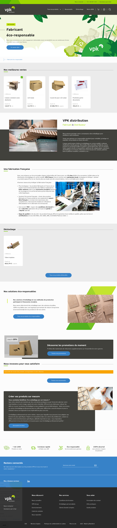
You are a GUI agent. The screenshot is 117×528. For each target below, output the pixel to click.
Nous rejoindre (36, 515)
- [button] (14, 59)
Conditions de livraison (66, 500)
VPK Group (35, 504)
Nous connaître (36, 500)
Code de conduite (37, 511)
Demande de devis (19, 425)
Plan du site (73, 524)
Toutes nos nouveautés (58, 380)
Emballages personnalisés (67, 504)
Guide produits (91, 507)
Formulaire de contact (94, 500)
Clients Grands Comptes (66, 507)
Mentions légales (35, 524)
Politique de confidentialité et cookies (55, 524)
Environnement (37, 507)
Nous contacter (79, 2)
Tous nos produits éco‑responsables (28, 316)
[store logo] (10, 9)
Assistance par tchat (105, 2)
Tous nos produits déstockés (58, 275)
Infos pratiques (91, 504)
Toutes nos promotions (58, 353)
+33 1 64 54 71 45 (91, 2)
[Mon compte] (104, 9)
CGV (26, 524)
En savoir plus (15, 47)
